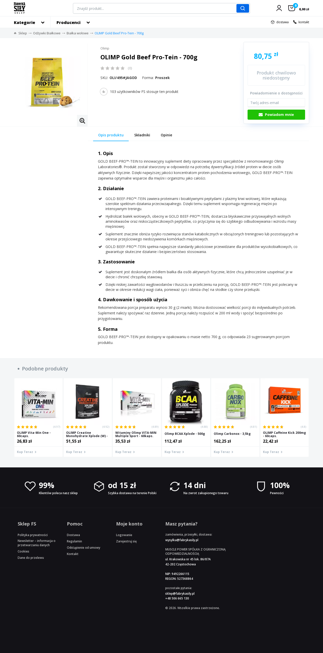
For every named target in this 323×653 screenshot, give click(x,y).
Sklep (22, 33)
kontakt (304, 22)
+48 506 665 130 (177, 598)
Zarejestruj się (126, 541)
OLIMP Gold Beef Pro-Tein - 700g (119, 33)
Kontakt (72, 554)
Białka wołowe (78, 33)
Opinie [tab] (166, 135)
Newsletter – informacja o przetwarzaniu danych (37, 543)
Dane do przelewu (31, 558)
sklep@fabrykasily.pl (180, 593)
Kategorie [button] (24, 22)
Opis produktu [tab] (111, 135)
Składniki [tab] (142, 135)
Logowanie (124, 535)
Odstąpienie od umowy (83, 547)
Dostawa (73, 535)
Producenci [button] (68, 22)
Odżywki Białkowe (47, 33)
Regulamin (74, 541)
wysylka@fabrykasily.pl (181, 540)
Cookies (23, 551)
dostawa (282, 22)
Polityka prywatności (33, 535)
